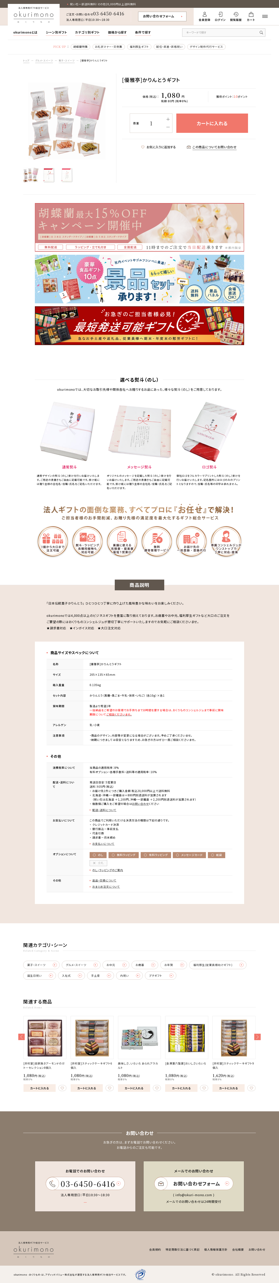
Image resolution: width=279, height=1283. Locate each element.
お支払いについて (103, 844)
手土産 (101, 976)
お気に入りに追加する (158, 147)
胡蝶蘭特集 (80, 47)
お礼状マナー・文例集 (108, 47)
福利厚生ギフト (139, 47)
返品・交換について (104, 880)
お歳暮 (145, 965)
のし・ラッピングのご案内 (107, 870)
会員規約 (155, 1249)
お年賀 (174, 965)
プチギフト (161, 976)
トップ (26, 60)
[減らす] (168, 127)
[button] (21, 1037)
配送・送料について (104, 810)
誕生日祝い (40, 976)
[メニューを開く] (265, 16)
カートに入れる (35, 1088)
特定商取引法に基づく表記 (183, 1249)
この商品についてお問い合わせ (212, 147)
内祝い (130, 976)
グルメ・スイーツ (44, 60)
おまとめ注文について (106, 887)
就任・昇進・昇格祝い (169, 47)
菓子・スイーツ (67, 60)
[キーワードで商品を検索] (224, 32)
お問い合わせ (140, 804)
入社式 (72, 976)
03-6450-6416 (108, 13)
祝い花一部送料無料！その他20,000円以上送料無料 (103, 4)
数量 (136, 123)
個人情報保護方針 (216, 1249)
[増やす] (168, 119)
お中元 (116, 965)
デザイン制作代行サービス (206, 47)
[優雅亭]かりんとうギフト (94, 60)
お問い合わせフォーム (158, 16)
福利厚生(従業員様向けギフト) (218, 965)
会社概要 (238, 1249)
